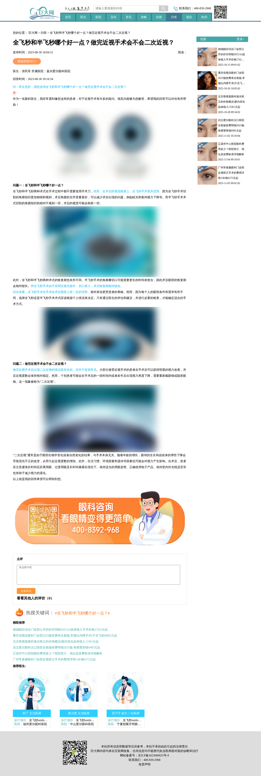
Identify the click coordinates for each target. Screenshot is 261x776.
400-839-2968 (202, 8)
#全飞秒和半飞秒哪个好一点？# (82, 613)
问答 (44, 32)
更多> (240, 39)
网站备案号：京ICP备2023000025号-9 (144, 755)
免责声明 (144, 764)
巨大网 (33, 32)
